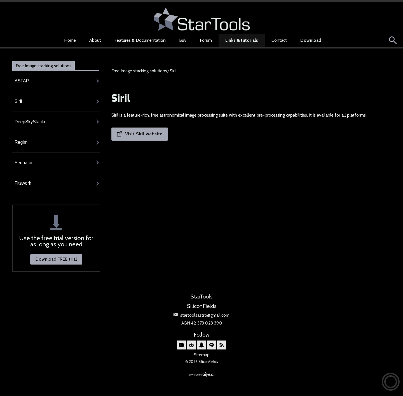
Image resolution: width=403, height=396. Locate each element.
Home (70, 40)
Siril (18, 101)
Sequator (24, 162)
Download (310, 40)
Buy (182, 40)
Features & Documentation (140, 40)
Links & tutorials (241, 40)
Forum (206, 40)
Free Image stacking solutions (43, 65)
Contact (279, 40)
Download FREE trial (56, 259)
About (95, 40)
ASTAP (22, 80)
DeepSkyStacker (31, 121)
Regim (21, 142)
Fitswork (23, 183)
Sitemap (202, 354)
